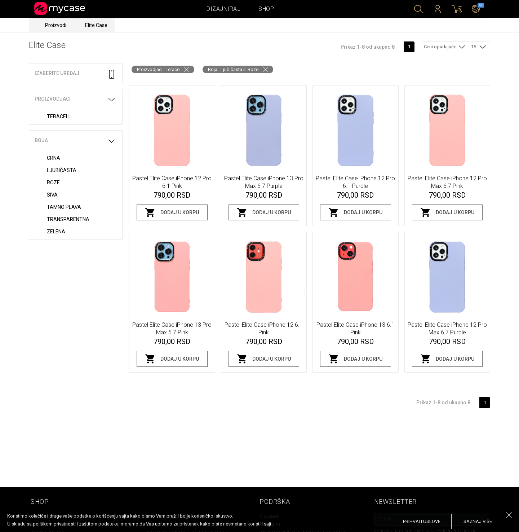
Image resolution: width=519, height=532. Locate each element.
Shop (266, 8)
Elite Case (96, 25)
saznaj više (477, 521)
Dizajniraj (223, 8)
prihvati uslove (421, 521)
